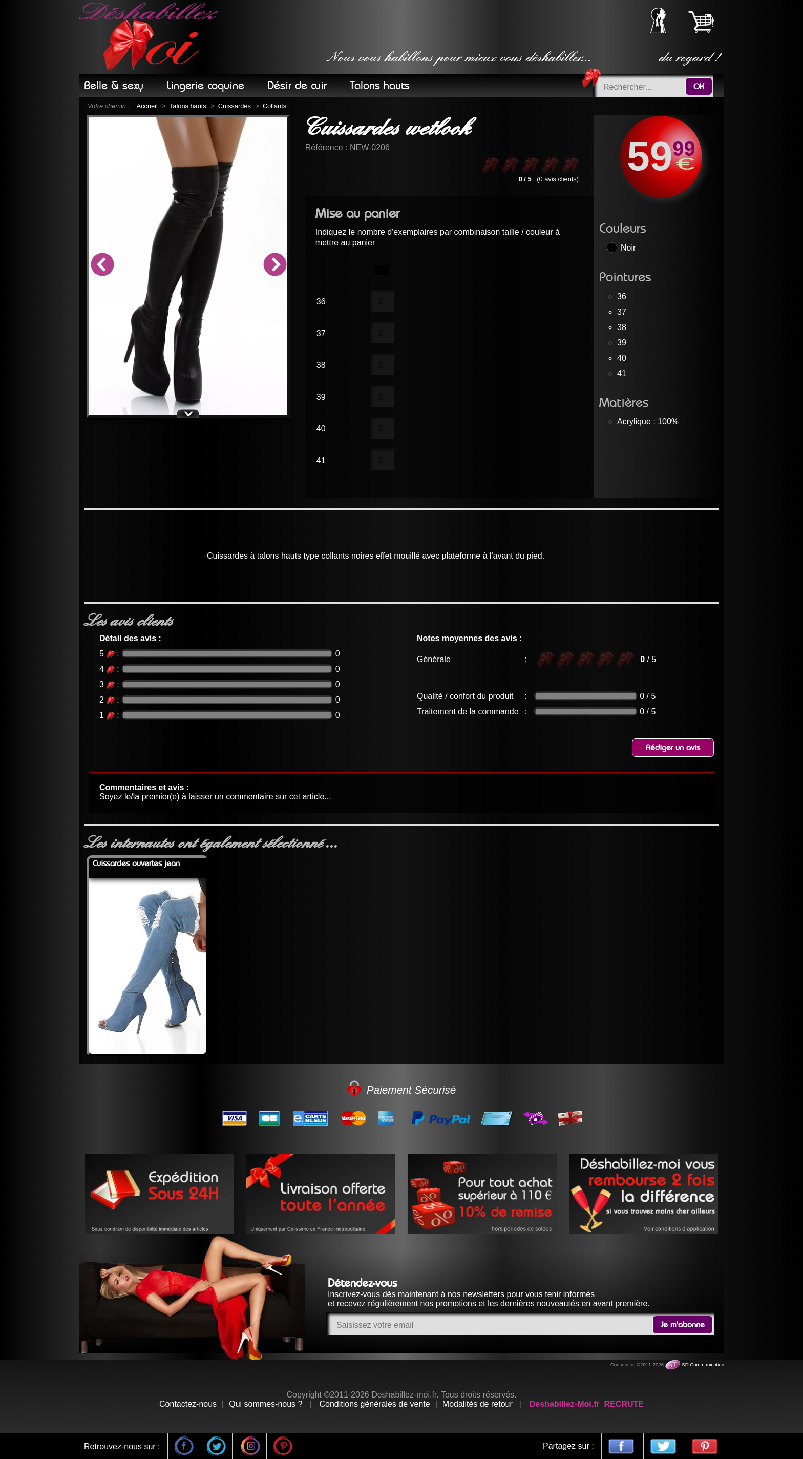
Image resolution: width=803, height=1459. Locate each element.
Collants (274, 106)
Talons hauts (188, 106)
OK (698, 86)
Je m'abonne (683, 1324)
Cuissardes (234, 106)
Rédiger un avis (673, 747)
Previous (102, 266)
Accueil (147, 106)
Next (274, 266)
